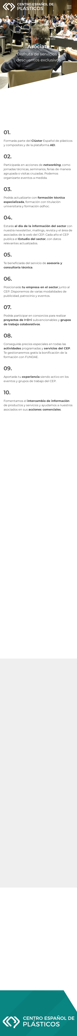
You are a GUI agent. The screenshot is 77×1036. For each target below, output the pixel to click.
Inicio (25, 38)
